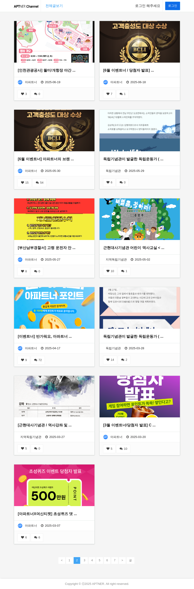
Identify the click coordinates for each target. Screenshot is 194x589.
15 (25, 182)
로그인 (172, 5)
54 (39, 182)
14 (110, 359)
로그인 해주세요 (147, 6)
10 (110, 271)
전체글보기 (54, 6)
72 (38, 360)
